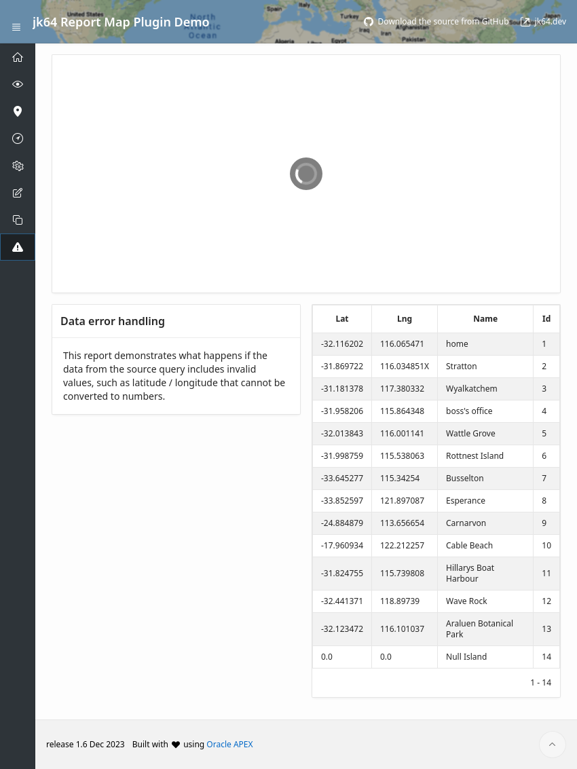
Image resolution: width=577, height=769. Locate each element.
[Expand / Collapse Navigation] (16, 21)
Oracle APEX (229, 744)
